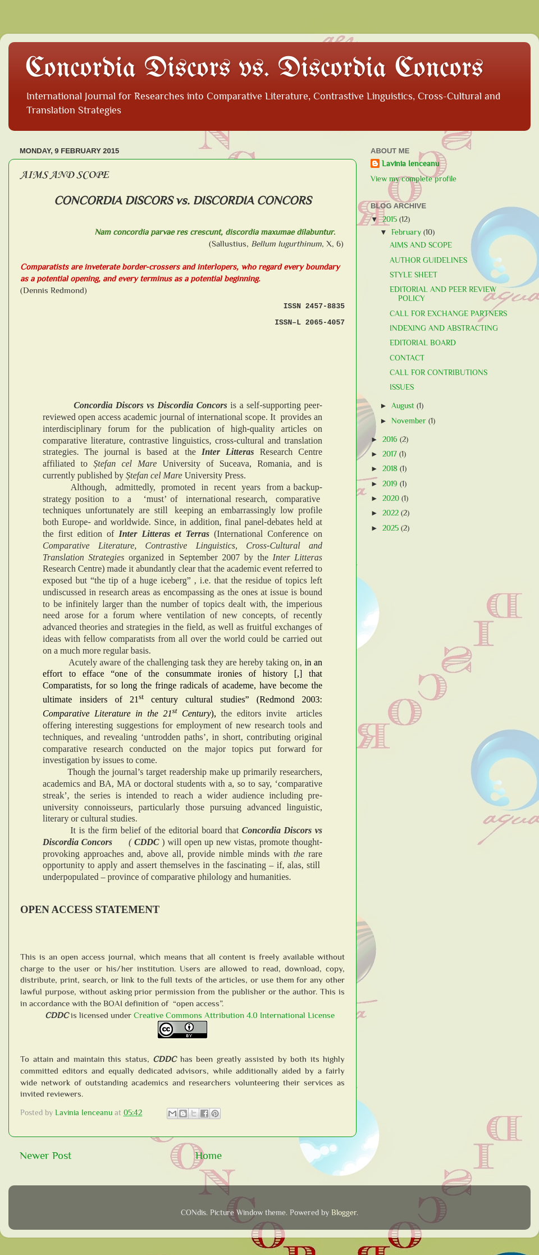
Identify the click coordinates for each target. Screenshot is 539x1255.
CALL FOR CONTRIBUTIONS (438, 372)
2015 (390, 219)
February (407, 232)
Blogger (344, 1212)
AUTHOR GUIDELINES (428, 260)
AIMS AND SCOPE (421, 245)
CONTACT (407, 358)
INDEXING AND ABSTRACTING (444, 328)
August (404, 405)
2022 (391, 513)
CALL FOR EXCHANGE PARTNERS (448, 313)
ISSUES (402, 387)
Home (208, 1155)
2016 (391, 439)
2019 (391, 484)
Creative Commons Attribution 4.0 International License (234, 1015)
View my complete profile (413, 179)
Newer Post (45, 1155)
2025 (391, 528)
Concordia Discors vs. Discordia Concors (254, 69)
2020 (391, 498)
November (409, 421)
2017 (390, 454)
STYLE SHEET (413, 275)
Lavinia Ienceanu (410, 163)
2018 (391, 468)
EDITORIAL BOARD (423, 343)
